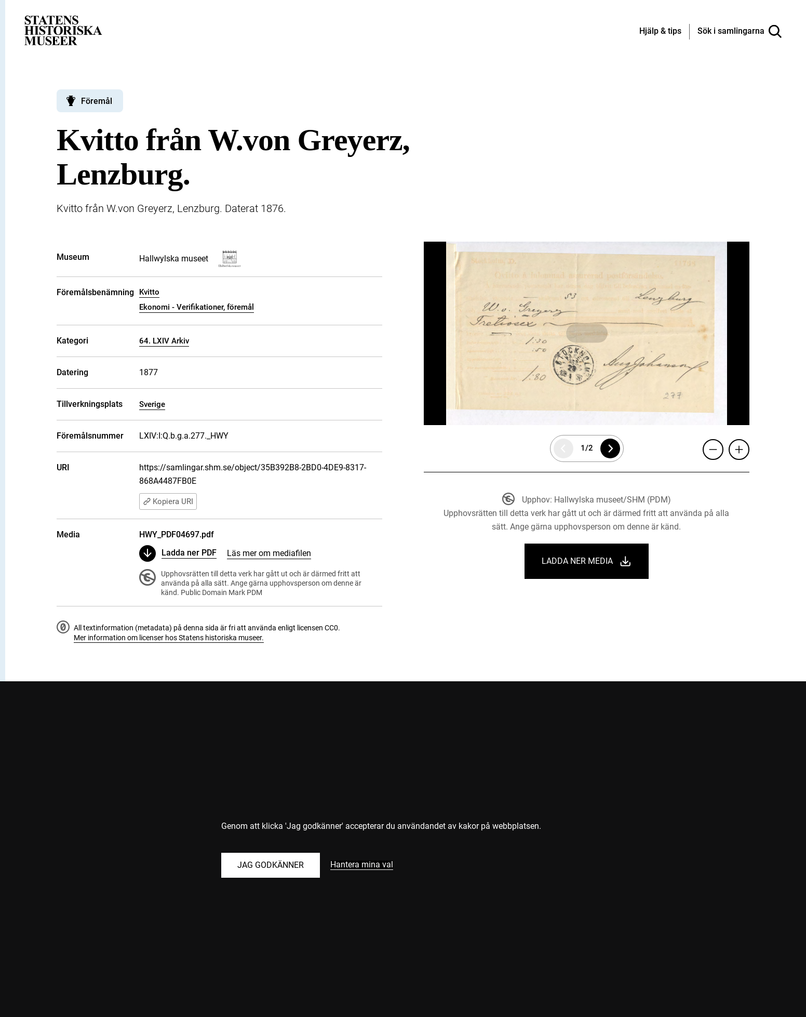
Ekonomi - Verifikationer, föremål (196, 307)
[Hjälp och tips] (660, 32)
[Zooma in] (739, 449)
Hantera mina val (361, 865)
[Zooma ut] (713, 449)
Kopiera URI (168, 501)
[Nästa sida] (610, 448)
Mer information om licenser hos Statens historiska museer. (169, 637)
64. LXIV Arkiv (164, 341)
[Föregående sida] (563, 448)
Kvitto (149, 292)
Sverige (152, 404)
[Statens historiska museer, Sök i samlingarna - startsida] (63, 30)
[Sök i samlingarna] (739, 31)
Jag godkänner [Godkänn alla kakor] (270, 865)
